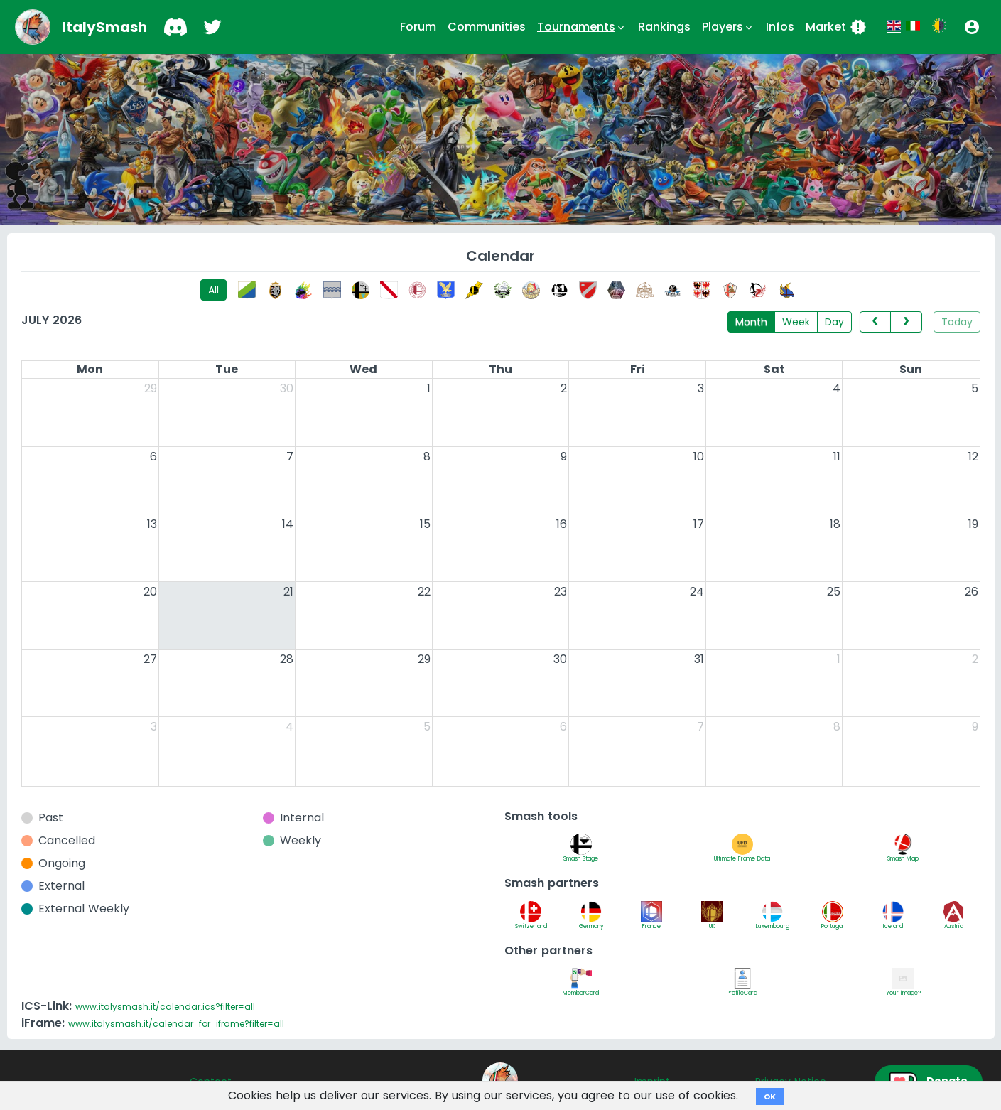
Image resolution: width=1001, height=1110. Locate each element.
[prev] (875, 322)
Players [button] (728, 27)
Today (957, 322)
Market (836, 27)
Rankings (664, 26)
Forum (418, 26)
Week (796, 322)
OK (770, 1096)
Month (751, 322)
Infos (780, 26)
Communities (487, 26)
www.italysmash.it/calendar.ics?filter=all (165, 1007)
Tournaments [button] (582, 27)
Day (834, 322)
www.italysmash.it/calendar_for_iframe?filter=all (176, 1024)
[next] (905, 322)
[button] (972, 27)
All (213, 290)
